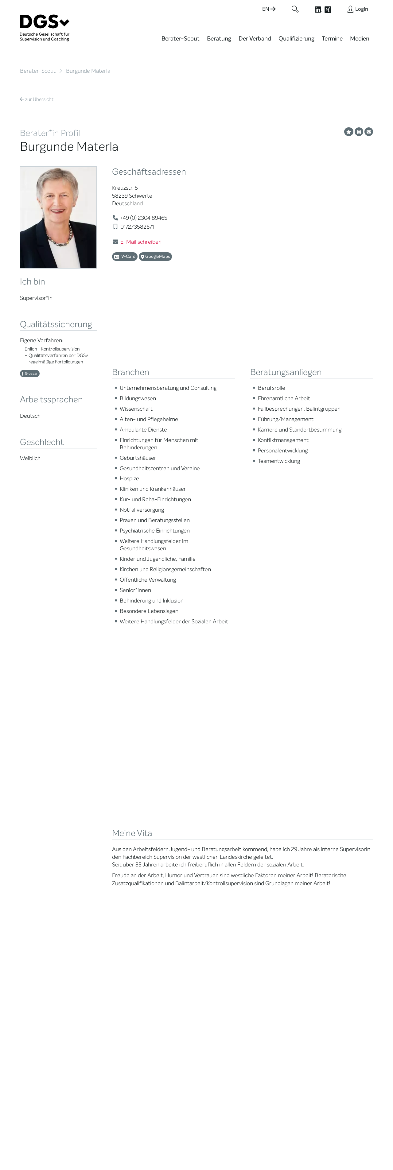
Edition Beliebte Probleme (220, 901)
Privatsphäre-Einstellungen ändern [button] (244, 1152)
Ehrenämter (94, 914)
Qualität (28, 895)
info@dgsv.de (172, 1050)
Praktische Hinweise (40, 918)
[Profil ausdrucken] (359, 131)
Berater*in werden (162, 856)
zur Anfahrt (156, 1063)
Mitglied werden (97, 864)
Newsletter (215, 911)
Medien (359, 38)
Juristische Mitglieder (103, 891)
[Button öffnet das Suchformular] (295, 9)
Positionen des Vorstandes (219, 881)
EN (269, 9)
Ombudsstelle (34, 910)
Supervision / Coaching (33, 885)
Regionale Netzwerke (102, 884)
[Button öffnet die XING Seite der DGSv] (331, 9)
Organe (89, 899)
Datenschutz (330, 1147)
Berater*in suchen (39, 856)
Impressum (361, 1147)
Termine (332, 38)
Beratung (219, 38)
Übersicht (36, 99)
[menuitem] (180, 42)
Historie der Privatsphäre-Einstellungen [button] (302, 1152)
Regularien (92, 953)
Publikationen (218, 891)
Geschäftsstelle (97, 907)
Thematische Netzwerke (95, 874)
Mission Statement (100, 856)
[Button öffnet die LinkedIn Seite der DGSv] (315, 9)
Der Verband (255, 38)
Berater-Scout (180, 38)
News (210, 856)
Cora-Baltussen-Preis (104, 945)
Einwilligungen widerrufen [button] (353, 1152)
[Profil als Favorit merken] (348, 131)
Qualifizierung (296, 38)
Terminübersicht (160, 891)
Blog (208, 864)
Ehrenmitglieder (98, 922)
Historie (89, 961)
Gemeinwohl (94, 930)
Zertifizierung (34, 903)
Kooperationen (96, 938)
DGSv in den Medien (225, 872)
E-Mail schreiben (140, 242)
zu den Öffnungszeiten (169, 1075)
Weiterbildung (157, 864)
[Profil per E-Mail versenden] (368, 131)
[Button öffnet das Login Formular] (357, 9)
